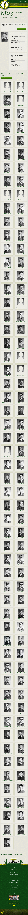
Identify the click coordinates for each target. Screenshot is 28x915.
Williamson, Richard (7, 821)
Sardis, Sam (20, 699)
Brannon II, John (21, 186)
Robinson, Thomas (21, 672)
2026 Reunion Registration (14, 882)
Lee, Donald (7, 524)
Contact (14, 891)
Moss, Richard (21, 618)
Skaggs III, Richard (21, 726)
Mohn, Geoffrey (7, 605)
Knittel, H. (21, 470)
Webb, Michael (7, 807)
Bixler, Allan (7, 159)
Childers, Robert (7, 253)
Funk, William (7, 348)
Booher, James (21, 172)
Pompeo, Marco (7, 659)
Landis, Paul (7, 497)
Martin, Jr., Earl (20, 551)
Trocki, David (21, 767)
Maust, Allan (7, 564)
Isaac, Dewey (7, 416)
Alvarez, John (7, 105)
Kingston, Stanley (21, 456)
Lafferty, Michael (20, 483)
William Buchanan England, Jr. (9, 19)
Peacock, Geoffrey (7, 645)
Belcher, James (21, 145)
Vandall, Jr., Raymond (20, 780)
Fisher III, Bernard (7, 335)
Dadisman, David (7, 267)
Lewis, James (7, 537)
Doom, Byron (21, 280)
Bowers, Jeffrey (7, 186)
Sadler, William (20, 686)
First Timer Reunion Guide (14, 885)
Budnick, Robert (7, 227)
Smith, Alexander (7, 740)
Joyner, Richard (20, 416)
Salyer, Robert (7, 699)
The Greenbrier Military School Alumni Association (13, 912)
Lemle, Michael (20, 524)
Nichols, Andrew (7, 632)
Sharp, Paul (20, 713)
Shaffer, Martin (7, 713)
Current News (14, 869)
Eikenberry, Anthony (20, 308)
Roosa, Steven (7, 686)
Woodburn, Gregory (20, 834)
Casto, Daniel (21, 240)
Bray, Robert (21, 199)
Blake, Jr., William (21, 159)
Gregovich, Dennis (21, 361)
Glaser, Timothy (20, 348)
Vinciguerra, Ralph (7, 794)
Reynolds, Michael (21, 659)
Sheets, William (7, 726)
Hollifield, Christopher (7, 402)
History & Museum (14, 874)
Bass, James (7, 132)
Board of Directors (14, 872)
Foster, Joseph (21, 335)
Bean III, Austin (20, 132)
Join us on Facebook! (14, 894)
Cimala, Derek (21, 253)
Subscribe (14, 906)
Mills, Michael (21, 591)
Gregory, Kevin (7, 361)
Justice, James (7, 429)
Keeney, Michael (20, 443)
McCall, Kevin (21, 564)
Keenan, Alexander (7, 443)
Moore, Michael (20, 605)
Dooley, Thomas (7, 280)
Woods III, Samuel (7, 848)
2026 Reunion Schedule (14, 880)
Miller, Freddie (7, 591)
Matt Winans (23, 913)
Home (4, 17)
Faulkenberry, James (20, 321)
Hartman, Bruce (7, 389)
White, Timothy (20, 807)
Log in (21, 1)
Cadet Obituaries (14, 871)
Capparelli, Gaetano (20, 227)
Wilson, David (21, 821)
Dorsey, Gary (7, 294)
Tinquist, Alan (7, 767)
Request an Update (21, 29)
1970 (16, 17)
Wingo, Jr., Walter (7, 834)
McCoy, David (7, 578)
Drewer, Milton (20, 294)
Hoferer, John (21, 389)
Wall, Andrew (21, 794)
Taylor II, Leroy (20, 753)
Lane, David (20, 497)
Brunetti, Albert (7, 213)
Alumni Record (14, 876)
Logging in (22, 24)
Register (25, 1)
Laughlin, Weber (20, 510)
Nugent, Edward (20, 632)
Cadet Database (10, 17)
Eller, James (7, 321)
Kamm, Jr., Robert (21, 429)
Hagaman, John (7, 375)
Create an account (6, 27)
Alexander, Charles (21, 91)
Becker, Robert (7, 145)
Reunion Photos (14, 884)
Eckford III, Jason (7, 308)
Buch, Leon (20, 213)
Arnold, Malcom (7, 118)
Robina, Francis (7, 672)
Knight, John (7, 470)
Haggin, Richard (20, 375)
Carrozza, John (7, 240)
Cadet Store (14, 889)
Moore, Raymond (7, 618)
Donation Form (14, 878)
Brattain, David (7, 199)
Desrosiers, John (20, 267)
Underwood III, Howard (7, 780)
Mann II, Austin (7, 551)
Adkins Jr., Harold (7, 91)
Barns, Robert (21, 118)
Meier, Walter (21, 578)
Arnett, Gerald (21, 105)
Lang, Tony (7, 510)
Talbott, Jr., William (7, 753)
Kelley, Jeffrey (7, 456)
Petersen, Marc (21, 645)
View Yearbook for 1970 (6, 78)
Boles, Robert (7, 172)
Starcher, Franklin (21, 740)
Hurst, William (21, 402)
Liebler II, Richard (21, 537)
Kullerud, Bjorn (7, 483)
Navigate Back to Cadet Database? (11, 854)
